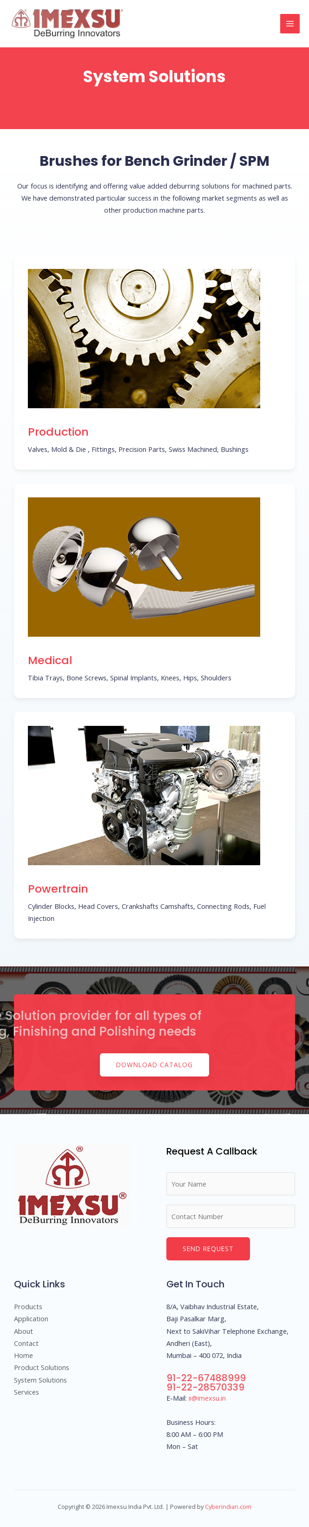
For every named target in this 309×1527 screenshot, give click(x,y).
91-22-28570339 (205, 1387)
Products (28, 1306)
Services (26, 1391)
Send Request (208, 1248)
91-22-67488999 (206, 1377)
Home (23, 1355)
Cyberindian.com (228, 1506)
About (23, 1331)
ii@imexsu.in (207, 1398)
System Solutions (40, 1379)
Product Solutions (41, 1367)
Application (31, 1318)
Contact (26, 1343)
